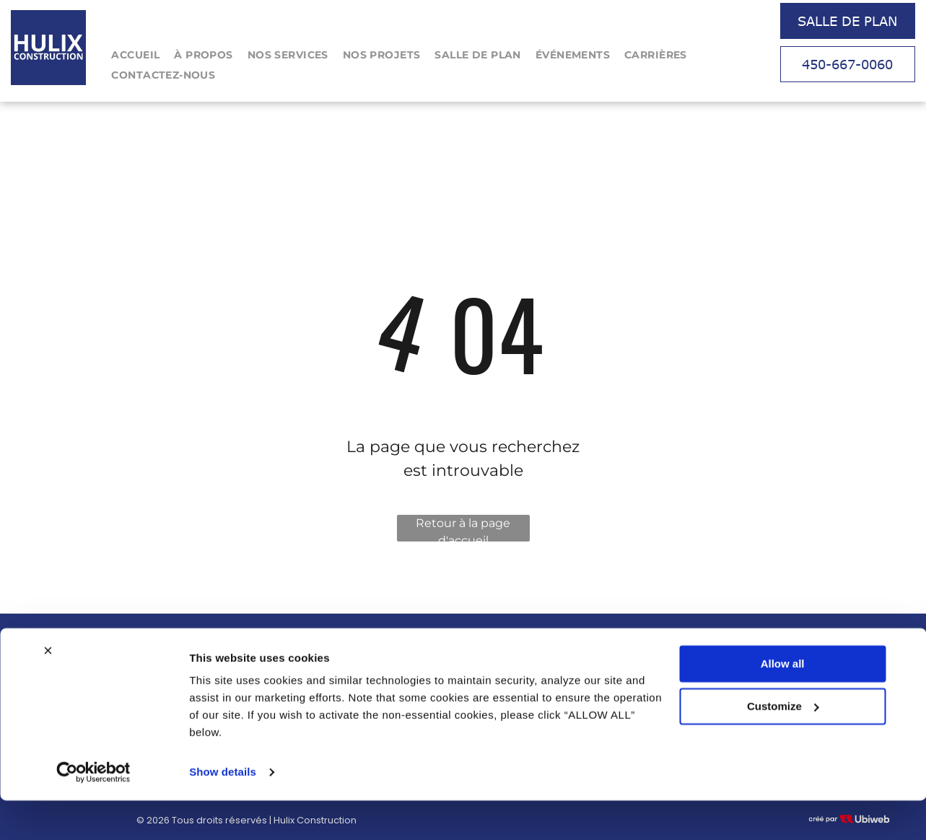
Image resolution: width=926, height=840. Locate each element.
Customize (783, 745)
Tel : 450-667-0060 (668, 651)
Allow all (783, 703)
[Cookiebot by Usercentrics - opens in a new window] (93, 812)
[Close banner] (47, 690)
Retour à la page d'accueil (463, 528)
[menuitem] (135, 55)
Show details (222, 811)
